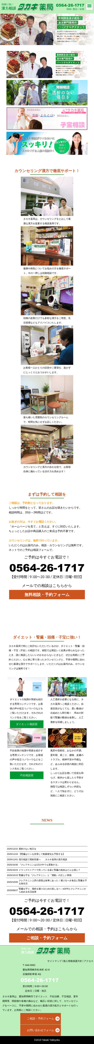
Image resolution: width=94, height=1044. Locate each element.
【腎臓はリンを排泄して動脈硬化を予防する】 (42, 854)
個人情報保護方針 (72, 961)
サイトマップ (54, 961)
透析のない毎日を (27, 849)
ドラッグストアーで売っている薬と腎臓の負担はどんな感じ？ (49, 870)
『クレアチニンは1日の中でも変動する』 (39, 864)
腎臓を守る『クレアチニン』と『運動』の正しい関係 (45, 875)
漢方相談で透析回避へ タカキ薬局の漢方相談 (43, 859)
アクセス (88, 961)
